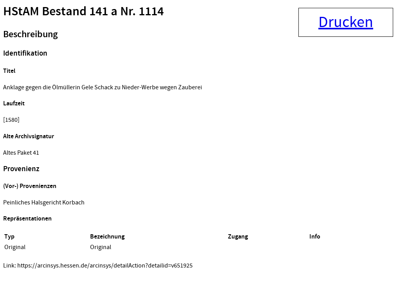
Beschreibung (30, 34)
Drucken (345, 22)
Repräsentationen (27, 219)
